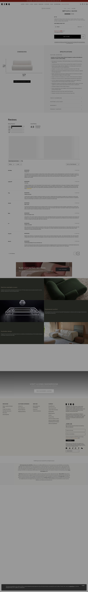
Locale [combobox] (19, 164)
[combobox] (74, 164)
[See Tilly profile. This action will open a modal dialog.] (14, 192)
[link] (46, 8)
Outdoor (47, 4)
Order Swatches (6, 414)
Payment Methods (21, 409)
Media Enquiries (52, 413)
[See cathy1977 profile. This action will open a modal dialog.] (14, 181)
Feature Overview (56, 54)
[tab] (69, 27)
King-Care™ (35, 409)
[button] (78, 253)
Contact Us (20, 406)
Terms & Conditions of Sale (54, 418)
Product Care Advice (7, 409)
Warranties (5, 412)
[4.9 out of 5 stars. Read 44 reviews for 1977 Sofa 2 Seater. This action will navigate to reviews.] (37, 126)
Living (31, 4)
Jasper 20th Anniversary (53, 409)
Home (65, 8)
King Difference (52, 406)
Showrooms (57, 4)
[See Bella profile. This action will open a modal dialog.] (14, 213)
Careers (50, 415)
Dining (36, 4)
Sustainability (51, 411)
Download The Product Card (22, 81)
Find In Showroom (56, 98)
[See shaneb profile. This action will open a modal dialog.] (14, 203)
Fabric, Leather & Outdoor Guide (8, 407)
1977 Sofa (73, 8)
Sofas (27, 4)
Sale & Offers (65, 4)
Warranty (53, 105)
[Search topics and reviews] (15, 161)
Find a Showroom (21, 407)
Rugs (51, 4)
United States (72, 450)
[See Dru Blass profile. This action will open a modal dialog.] (14, 170)
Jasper (22, 4)
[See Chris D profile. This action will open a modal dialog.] (14, 241)
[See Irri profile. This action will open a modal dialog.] (14, 223)
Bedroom (41, 4)
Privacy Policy (74, 443)
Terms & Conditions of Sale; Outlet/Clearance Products (54, 421)
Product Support (56, 109)
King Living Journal (52, 407)
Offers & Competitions (53, 423)
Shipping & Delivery (56, 101)
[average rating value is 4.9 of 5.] (68, 14)
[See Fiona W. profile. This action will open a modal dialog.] (14, 233)
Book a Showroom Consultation (36, 407)
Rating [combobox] (11, 164)
